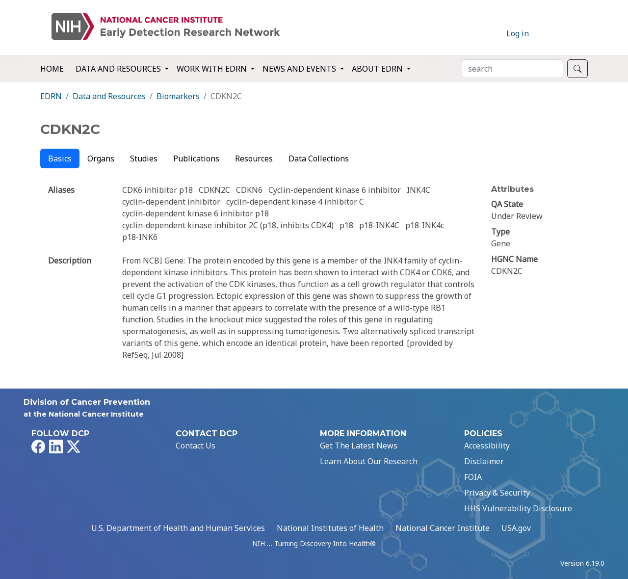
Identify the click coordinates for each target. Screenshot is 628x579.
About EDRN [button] (378, 68)
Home (52, 68)
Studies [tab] (143, 158)
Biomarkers (178, 96)
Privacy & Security (497, 492)
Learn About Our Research (369, 461)
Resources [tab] (254, 158)
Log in (517, 33)
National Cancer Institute (442, 528)
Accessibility (487, 445)
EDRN (51, 96)
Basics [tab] (60, 158)
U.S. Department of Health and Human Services (178, 528)
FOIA (473, 477)
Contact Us (195, 445)
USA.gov (516, 528)
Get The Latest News (358, 445)
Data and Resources (109, 96)
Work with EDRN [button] (213, 68)
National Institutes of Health (330, 528)
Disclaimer (484, 461)
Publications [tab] (196, 158)
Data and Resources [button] (119, 68)
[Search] (512, 68)
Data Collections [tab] (318, 158)
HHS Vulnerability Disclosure (518, 508)
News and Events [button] (300, 68)
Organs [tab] (100, 158)
